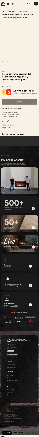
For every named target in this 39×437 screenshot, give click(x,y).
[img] (19, 243)
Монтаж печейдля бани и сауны (11, 366)
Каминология (8, 11)
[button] (12, 354)
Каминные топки (22, 12)
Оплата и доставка (12, 380)
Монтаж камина (11, 364)
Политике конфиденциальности (11, 430)
